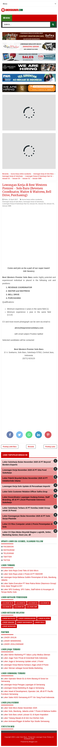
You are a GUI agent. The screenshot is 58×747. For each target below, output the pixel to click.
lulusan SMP (31, 607)
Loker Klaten (44, 618)
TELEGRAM (8, 553)
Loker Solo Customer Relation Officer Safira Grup (24, 492)
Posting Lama (50, 446)
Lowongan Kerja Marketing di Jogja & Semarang (23, 688)
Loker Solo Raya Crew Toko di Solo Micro (20, 570)
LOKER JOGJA (9, 637)
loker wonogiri (9, 626)
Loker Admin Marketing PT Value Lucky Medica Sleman (26, 655)
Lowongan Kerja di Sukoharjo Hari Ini (15, 203)
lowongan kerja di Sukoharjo (33, 201)
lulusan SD (19, 607)
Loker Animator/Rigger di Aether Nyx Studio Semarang (26, 721)
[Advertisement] (29, 237)
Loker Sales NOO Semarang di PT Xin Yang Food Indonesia (28, 697)
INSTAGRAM (8, 550)
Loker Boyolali (9, 618)
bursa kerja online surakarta (32, 199)
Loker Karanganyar (27, 618)
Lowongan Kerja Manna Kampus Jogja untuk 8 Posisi (25, 665)
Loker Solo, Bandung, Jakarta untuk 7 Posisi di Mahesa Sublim (30, 711)
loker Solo (40, 622)
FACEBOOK (8, 547)
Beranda (31, 446)
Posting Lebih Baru (10, 446)
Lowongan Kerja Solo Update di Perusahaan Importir (26, 486)
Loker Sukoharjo (24, 622)
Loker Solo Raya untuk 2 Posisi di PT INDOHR (23, 574)
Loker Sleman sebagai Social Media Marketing (23, 668)
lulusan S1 (50, 203)
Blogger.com (33, 741)
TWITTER (7, 557)
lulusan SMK (6, 206)
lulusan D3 (42, 203)
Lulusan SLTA (7, 603)
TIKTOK (6, 560)
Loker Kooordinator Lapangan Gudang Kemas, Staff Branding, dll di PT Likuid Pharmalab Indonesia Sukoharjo (26, 500)
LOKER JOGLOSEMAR (13, 644)
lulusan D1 (33, 203)
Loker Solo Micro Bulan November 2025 (20, 708)
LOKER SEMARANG (12, 641)
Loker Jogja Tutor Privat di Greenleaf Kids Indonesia (25, 658)
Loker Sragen (8, 622)
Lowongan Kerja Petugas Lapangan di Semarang (24, 685)
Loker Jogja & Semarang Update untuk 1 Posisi (23, 661)
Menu (6, 18)
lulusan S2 (7, 607)
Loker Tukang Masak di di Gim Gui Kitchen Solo (23, 718)
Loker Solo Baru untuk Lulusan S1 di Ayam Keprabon (25, 714)
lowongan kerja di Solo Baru (12, 201)
